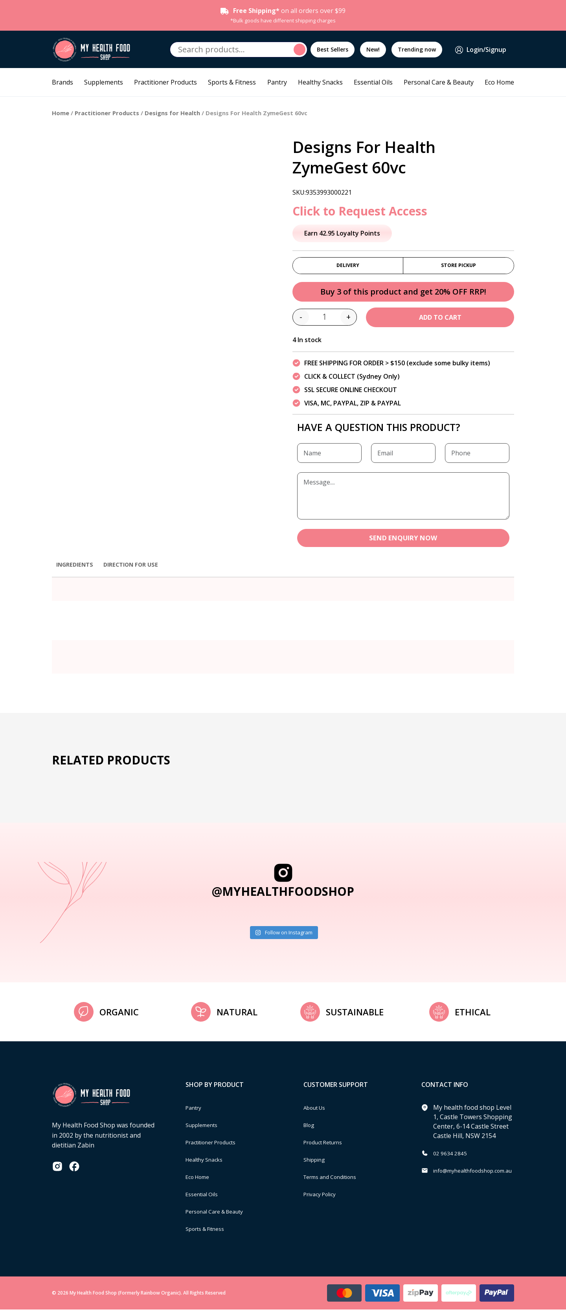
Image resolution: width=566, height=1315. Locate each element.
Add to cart (440, 321)
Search (300, 49)
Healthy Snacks (320, 82)
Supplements (103, 82)
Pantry (277, 82)
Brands (62, 82)
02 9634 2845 (452, 1158)
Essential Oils (373, 82)
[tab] (77, 573)
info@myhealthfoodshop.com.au (481, 1175)
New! (373, 49)
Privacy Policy (323, 1199)
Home (60, 113)
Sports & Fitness (232, 82)
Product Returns (327, 1147)
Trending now (417, 49)
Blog (310, 1130)
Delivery (348, 267)
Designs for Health (172, 113)
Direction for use (138, 569)
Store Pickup (458, 267)
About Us (317, 1113)
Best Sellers (332, 49)
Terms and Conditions (336, 1182)
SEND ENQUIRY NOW (403, 542)
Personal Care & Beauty (439, 82)
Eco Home (499, 82)
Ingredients (76, 569)
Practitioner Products (165, 82)
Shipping (316, 1164)
